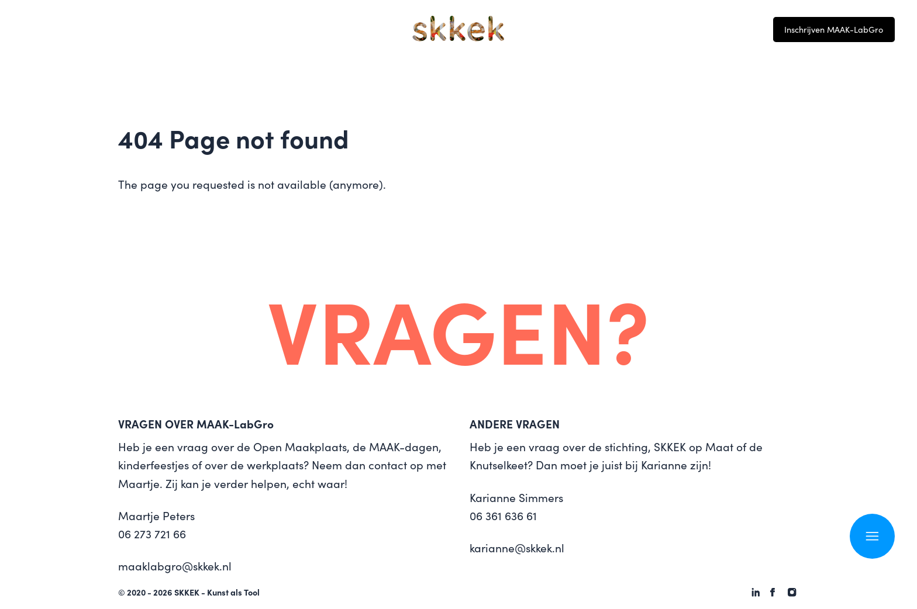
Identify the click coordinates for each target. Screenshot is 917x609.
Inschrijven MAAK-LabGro (833, 29)
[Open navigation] (872, 536)
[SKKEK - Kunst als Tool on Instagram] (792, 592)
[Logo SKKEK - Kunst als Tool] (458, 28)
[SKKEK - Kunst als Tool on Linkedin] (756, 592)
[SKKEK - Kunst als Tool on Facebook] (773, 592)
